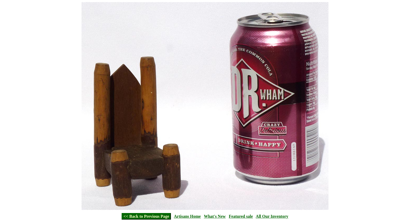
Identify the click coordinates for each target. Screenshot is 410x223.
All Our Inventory (272, 216)
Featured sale (241, 216)
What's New (215, 216)
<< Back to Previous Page (146, 216)
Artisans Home (187, 216)
